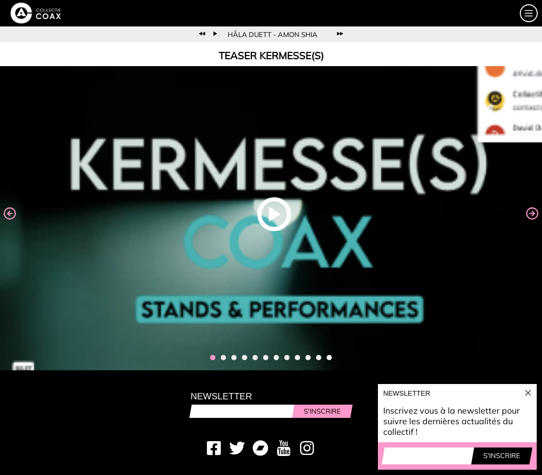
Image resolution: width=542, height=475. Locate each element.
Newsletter (221, 396)
